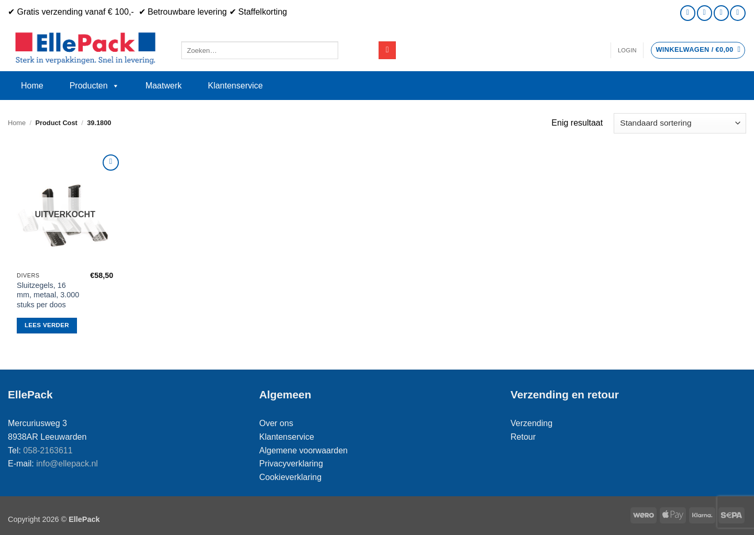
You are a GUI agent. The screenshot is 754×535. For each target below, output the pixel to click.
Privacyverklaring (291, 463)
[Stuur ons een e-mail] (704, 12)
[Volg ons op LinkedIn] (737, 12)
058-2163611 (47, 450)
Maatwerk (164, 85)
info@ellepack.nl (67, 463)
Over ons (276, 423)
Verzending (531, 423)
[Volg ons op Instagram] (687, 12)
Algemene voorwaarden (303, 450)
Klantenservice (235, 85)
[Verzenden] (387, 50)
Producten (94, 86)
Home (32, 85)
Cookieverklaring (290, 477)
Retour (523, 436)
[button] (627, 50)
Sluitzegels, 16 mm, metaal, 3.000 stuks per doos (48, 295)
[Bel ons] (721, 12)
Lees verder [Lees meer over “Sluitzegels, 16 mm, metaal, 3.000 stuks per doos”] (47, 325)
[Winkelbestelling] (680, 123)
